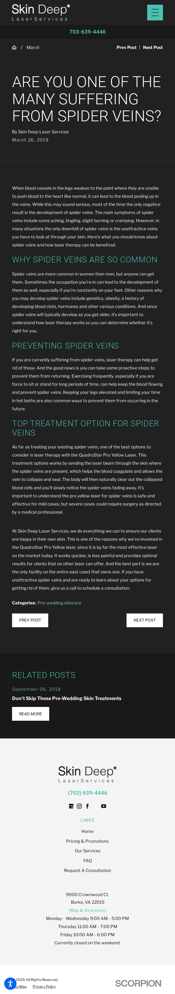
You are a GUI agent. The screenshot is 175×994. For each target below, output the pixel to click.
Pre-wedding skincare (59, 602)
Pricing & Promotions (87, 841)
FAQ (87, 860)
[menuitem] (87, 831)
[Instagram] (79, 806)
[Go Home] (16, 47)
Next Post (145, 620)
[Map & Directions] (87, 910)
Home (87, 831)
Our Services (87, 850)
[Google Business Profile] (71, 806)
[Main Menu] (155, 12)
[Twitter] (95, 806)
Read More (30, 713)
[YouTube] (103, 806)
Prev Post (30, 620)
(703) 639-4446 (87, 793)
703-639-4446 (87, 32)
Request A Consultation (87, 870)
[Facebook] (87, 806)
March (33, 47)
